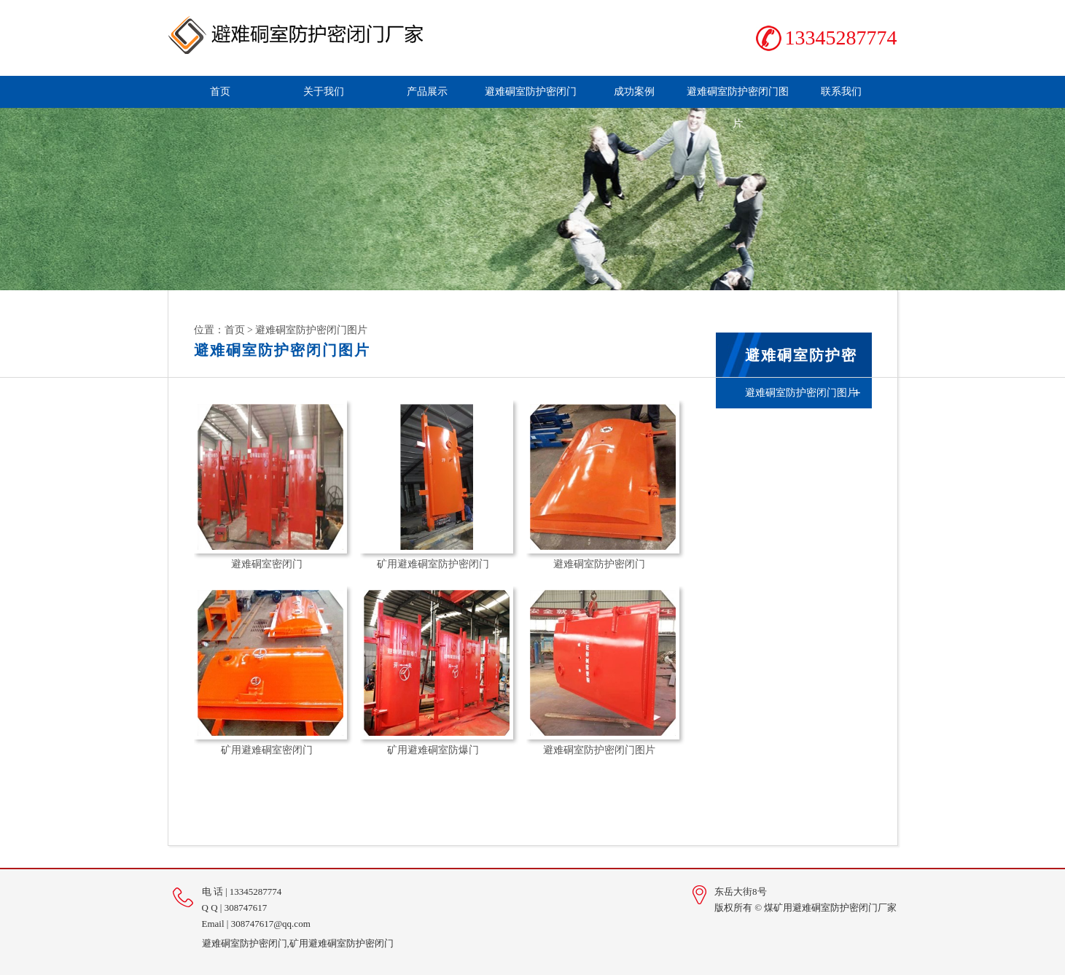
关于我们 (323, 91)
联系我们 (841, 91)
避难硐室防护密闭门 (531, 91)
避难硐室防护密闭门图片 (738, 107)
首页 (220, 91)
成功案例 (634, 91)
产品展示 (427, 91)
